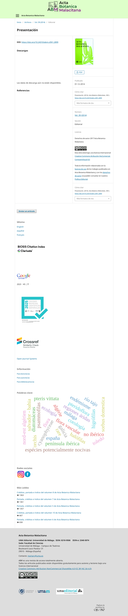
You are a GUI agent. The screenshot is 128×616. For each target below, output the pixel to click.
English (20, 226)
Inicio (19, 22)
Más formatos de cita (85, 103)
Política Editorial (81, 179)
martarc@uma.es (35, 556)
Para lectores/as (23, 374)
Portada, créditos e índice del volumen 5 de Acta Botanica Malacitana (48, 506)
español (20, 230)
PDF (80, 72)
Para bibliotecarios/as (25, 382)
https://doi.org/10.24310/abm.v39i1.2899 (39, 42)
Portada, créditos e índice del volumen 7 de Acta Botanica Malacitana (48, 499)
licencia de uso (80, 169)
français (20, 235)
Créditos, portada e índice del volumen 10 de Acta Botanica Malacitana (49, 512)
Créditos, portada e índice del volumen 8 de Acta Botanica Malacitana (48, 492)
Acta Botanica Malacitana (32, 15)
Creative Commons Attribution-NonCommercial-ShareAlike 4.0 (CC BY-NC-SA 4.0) (55, 568)
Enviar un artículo (27, 211)
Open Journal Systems (27, 358)
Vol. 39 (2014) (40, 22)
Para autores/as (23, 377)
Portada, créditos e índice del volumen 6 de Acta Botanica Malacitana (48, 519)
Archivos (27, 22)
